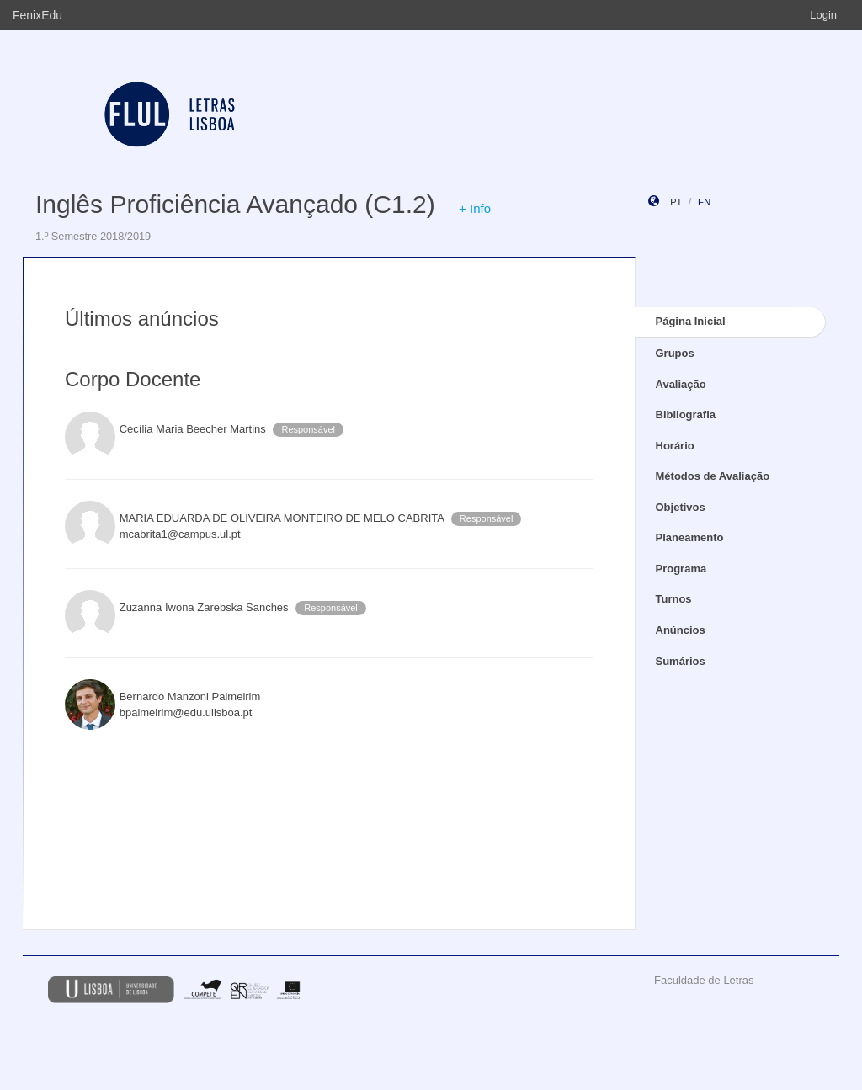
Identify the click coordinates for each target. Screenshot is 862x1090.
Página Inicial (691, 321)
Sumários (680, 661)
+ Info (475, 208)
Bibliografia (686, 414)
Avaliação (681, 384)
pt (676, 202)
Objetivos (680, 507)
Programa (681, 568)
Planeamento (690, 537)
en (704, 202)
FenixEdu (37, 15)
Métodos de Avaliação (713, 476)
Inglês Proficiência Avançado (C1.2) (235, 204)
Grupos (675, 353)
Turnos (674, 599)
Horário (675, 445)
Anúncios (680, 630)
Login (823, 14)
